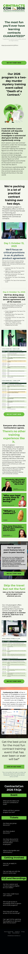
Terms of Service (15, 932)
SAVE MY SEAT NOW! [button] (14, 766)
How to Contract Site (8, 931)
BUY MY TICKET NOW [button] (14, 63)
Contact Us (17, 931)
